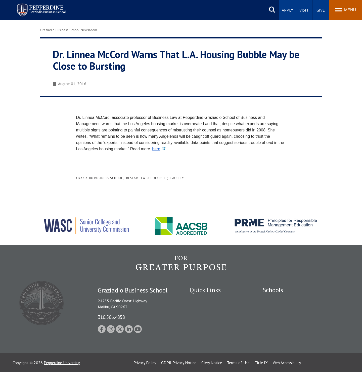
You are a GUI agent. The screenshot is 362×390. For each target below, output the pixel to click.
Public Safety (201, 308)
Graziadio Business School (99, 178)
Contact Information (207, 343)
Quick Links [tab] (205, 290)
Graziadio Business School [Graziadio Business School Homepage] (284, 316)
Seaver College (275, 299)
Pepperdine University (62, 380)
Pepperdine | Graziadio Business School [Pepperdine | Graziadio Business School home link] (35, 7)
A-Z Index (198, 352)
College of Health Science (285, 348)
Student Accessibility (207, 316)
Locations (198, 299)
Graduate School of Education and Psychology (302, 325)
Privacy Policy (144, 380)
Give (320, 10)
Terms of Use (238, 380)
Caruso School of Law (281, 308)
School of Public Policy (282, 339)
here (156, 149)
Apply (287, 10)
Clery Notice (211, 380)
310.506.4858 (111, 317)
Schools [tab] (273, 290)
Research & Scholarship (146, 178)
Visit (304, 10)
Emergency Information (210, 325)
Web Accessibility (287, 380)
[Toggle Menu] (345, 10)
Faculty (177, 178)
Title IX (261, 380)
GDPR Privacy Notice (178, 380)
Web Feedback (202, 360)
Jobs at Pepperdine (205, 334)
